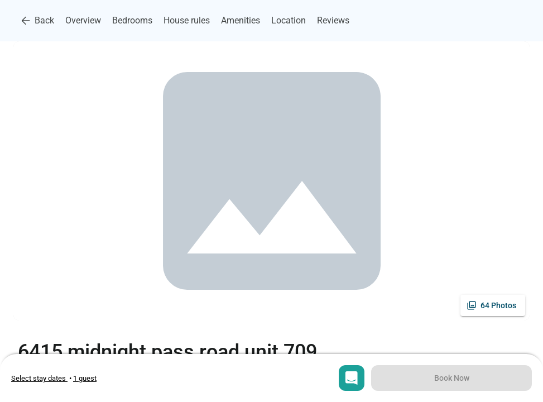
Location (288, 20)
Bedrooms (132, 20)
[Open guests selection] (85, 378)
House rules (187, 20)
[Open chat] (351, 378)
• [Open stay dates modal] (42, 378)
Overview (83, 20)
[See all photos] (492, 305)
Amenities (240, 20)
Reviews (333, 20)
